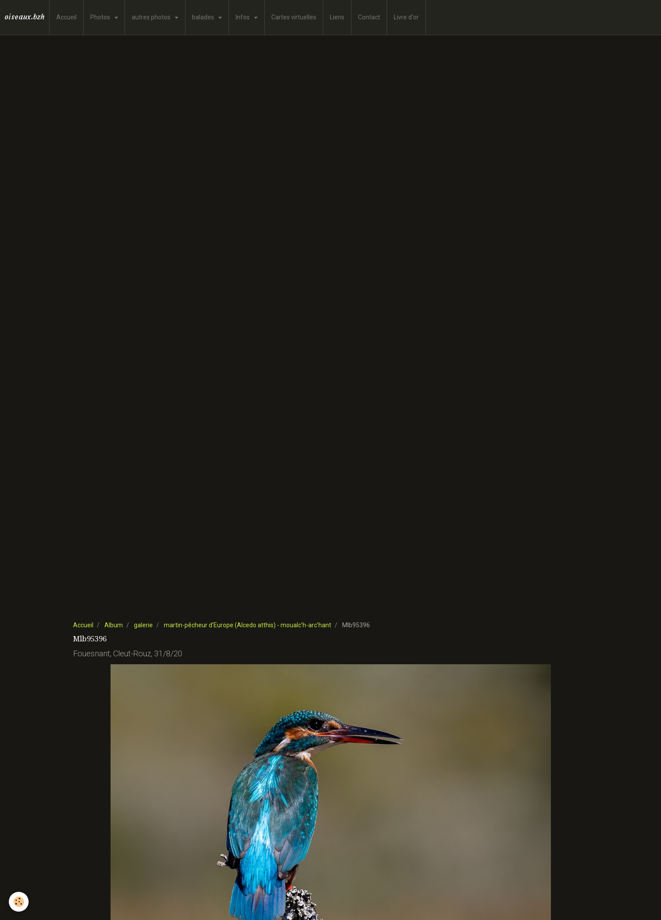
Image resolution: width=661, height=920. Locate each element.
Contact (369, 17)
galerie (143, 625)
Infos (243, 17)
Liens (337, 17)
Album (113, 625)
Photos (100, 17)
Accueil (66, 17)
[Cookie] (19, 902)
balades (203, 17)
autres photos (152, 17)
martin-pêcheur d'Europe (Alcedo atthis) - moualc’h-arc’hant (247, 625)
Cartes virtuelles (293, 17)
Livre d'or (406, 17)
